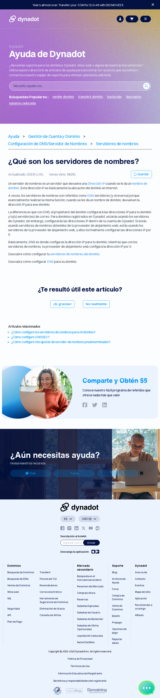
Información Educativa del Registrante (80, 673)
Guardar (141, 174)
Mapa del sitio (142, 591)
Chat (31, 473)
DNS (90, 195)
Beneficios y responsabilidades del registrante (80, 680)
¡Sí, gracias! (62, 304)
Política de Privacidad (80, 658)
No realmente (96, 304)
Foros (75, 473)
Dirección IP (96, 183)
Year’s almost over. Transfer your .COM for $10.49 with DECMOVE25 (78, 5)
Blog (118, 473)
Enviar (91, 542)
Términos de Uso (80, 666)
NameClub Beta (86, 642)
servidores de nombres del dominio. (75, 254)
